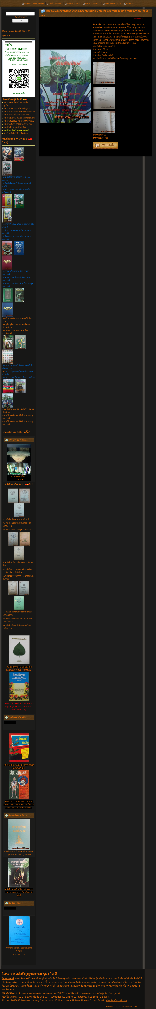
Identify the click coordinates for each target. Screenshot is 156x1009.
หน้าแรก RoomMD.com (33, 4)
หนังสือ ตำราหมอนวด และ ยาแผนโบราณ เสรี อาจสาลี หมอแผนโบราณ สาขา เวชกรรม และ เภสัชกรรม (19, 804)
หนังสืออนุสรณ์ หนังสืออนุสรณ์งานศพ (19, 118)
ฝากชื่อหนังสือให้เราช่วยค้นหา (16, 133)
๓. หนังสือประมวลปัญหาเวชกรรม (17, 530)
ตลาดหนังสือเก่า (72, 4)
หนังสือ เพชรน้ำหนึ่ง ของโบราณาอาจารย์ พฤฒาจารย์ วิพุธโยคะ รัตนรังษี (19, 892)
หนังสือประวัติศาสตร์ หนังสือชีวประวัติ (19, 112)
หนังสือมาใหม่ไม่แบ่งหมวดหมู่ (16, 130)
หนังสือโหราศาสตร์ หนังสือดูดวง (17, 109)
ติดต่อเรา (129, 4)
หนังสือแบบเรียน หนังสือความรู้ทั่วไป (19, 121)
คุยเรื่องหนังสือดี (54, 4)
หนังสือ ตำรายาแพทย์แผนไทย (19, 667)
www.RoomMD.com (25, 978)
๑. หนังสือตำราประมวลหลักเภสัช (17, 519)
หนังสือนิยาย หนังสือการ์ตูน (15, 127)
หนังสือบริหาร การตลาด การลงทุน (18, 124)
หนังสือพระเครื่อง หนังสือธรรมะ (17, 115)
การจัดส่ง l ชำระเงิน (112, 4)
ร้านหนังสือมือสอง (91, 4)
